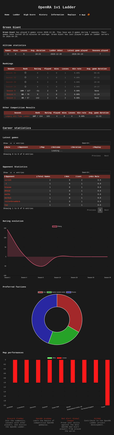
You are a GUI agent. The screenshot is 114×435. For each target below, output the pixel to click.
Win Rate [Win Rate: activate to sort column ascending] (94, 177)
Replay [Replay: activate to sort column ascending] (97, 147)
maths (7, 194)
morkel (8, 198)
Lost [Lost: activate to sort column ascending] (79, 177)
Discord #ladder (15, 419)
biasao (8, 187)
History (43, 15)
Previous (96, 156)
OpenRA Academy (43, 419)
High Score (29, 15)
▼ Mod (82, 15)
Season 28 (11, 82)
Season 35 (11, 73)
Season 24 (11, 87)
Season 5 (11, 91)
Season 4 (11, 94)
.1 (6, 184)
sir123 (8, 180)
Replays (72, 15)
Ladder (16, 15)
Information (57, 15)
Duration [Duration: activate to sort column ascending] (76, 147)
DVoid (7, 191)
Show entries (13, 143)
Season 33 (11, 78)
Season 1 (11, 98)
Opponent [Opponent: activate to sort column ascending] (23, 147)
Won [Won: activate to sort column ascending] (67, 177)
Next (106, 156)
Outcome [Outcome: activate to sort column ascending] (56, 147)
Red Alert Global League (70, 420)
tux (6, 205)
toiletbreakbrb (12, 202)
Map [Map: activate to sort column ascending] (42, 147)
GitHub (97, 419)
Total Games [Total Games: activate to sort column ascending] (44, 177)
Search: (96, 143)
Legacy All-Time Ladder (18, 116)
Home (7, 15)
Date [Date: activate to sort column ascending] (8, 147)
